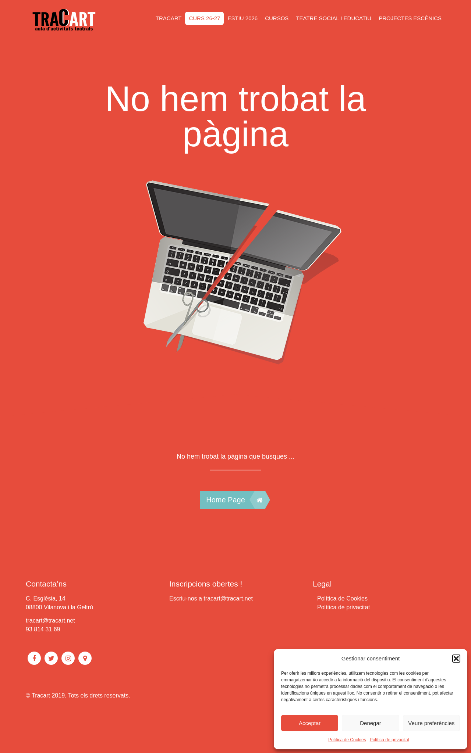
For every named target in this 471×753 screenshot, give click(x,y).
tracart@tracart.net (50, 620)
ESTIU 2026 (242, 18)
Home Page (235, 500)
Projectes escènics (410, 18)
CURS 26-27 (204, 18)
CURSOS (276, 18)
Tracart (169, 18)
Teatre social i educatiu (333, 18)
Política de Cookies (347, 739)
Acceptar (310, 723)
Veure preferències (431, 723)
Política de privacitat (389, 739)
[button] (456, 658)
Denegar (370, 723)
